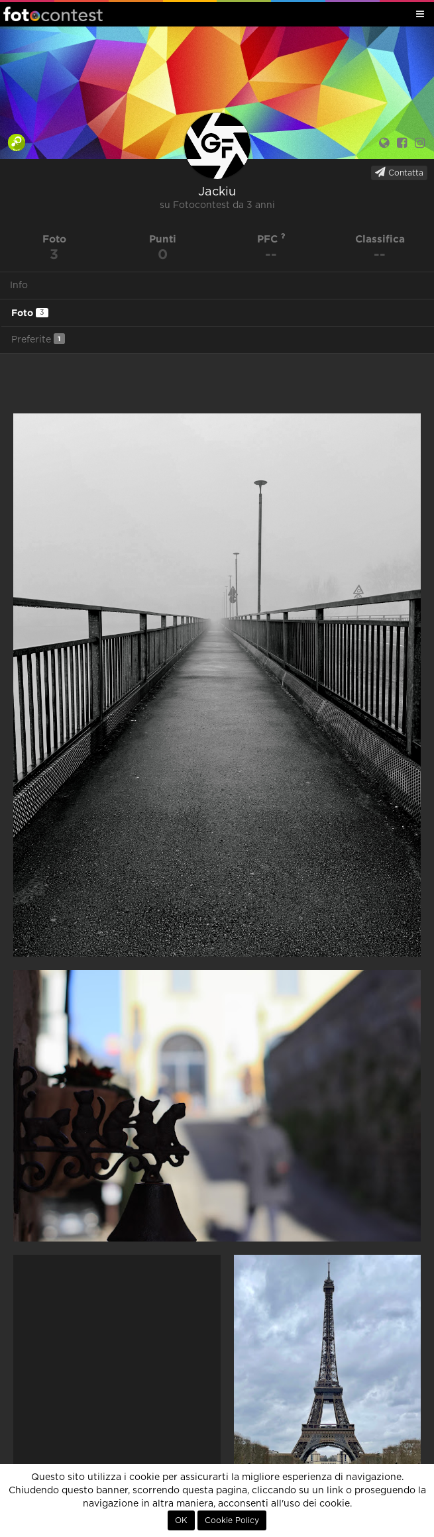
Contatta (399, 172)
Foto (29, 312)
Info (19, 285)
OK (181, 1520)
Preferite (38, 338)
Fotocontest (53, 14)
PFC (271, 238)
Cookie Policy (232, 1520)
